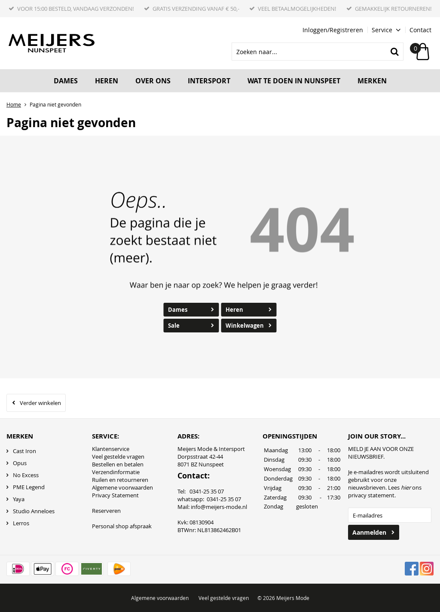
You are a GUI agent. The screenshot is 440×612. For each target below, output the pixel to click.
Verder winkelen (40, 403)
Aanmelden (369, 532)
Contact (420, 30)
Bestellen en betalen (118, 464)
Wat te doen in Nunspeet (294, 80)
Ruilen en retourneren (120, 480)
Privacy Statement (115, 495)
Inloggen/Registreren (332, 30)
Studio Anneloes (34, 511)
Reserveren (106, 511)
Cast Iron (24, 451)
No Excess (26, 475)
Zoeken (394, 51)
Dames (66, 80)
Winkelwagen (245, 325)
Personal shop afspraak (122, 526)
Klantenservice (110, 449)
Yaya (18, 499)
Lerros (21, 523)
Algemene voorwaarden (122, 487)
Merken (372, 80)
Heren (106, 80)
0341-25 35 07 (224, 499)
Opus (20, 463)
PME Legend (29, 487)
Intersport (209, 80)
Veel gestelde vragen (118, 456)
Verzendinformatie (116, 472)
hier (406, 487)
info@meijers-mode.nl (219, 507)
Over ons (153, 80)
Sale (174, 325)
